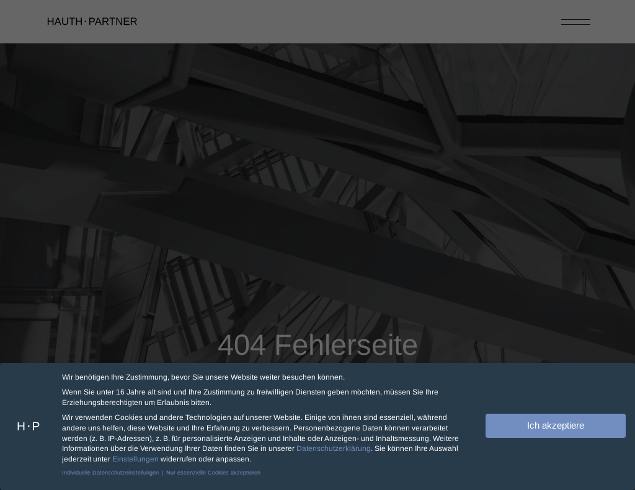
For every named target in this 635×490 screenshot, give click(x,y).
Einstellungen (135, 457)
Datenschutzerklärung (333, 447)
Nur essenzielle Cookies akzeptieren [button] (213, 471)
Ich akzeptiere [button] (555, 424)
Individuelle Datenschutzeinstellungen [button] (111, 471)
